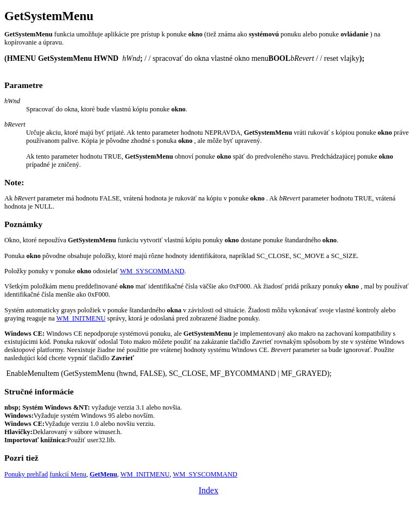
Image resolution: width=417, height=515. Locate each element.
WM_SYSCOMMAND (152, 271)
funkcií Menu (67, 474)
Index (208, 490)
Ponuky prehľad (26, 474)
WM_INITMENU (81, 318)
